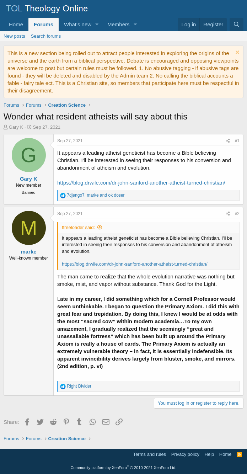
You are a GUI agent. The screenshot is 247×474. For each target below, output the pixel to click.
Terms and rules (149, 454)
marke (28, 252)
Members (118, 24)
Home (16, 24)
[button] (97, 24)
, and (95, 195)
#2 (237, 213)
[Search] (236, 24)
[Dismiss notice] (236, 53)
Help (209, 454)
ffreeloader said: (78, 227)
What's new (77, 24)
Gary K (16, 127)
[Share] (228, 141)
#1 (237, 140)
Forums (43, 24)
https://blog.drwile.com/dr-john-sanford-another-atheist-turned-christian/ (141, 183)
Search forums (46, 36)
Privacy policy (185, 454)
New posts (14, 36)
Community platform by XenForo (124, 467)
